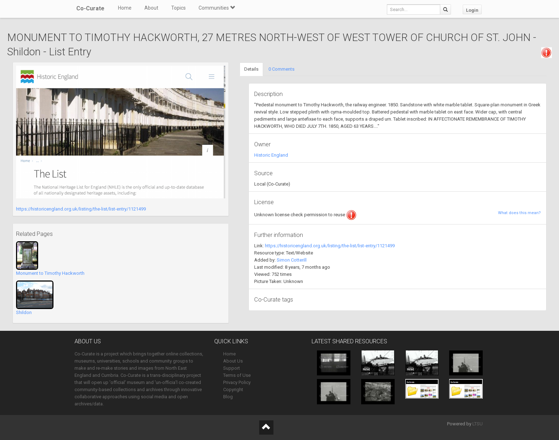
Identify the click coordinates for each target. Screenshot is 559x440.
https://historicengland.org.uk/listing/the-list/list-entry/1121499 (81, 209)
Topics (178, 8)
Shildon (24, 312)
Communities (217, 8)
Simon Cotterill (292, 260)
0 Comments (281, 69)
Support (231, 368)
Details (251, 69)
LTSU (477, 423)
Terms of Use (237, 375)
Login (472, 10)
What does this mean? (519, 213)
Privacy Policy (237, 382)
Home (125, 8)
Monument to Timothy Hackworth (50, 273)
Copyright (233, 389)
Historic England (271, 155)
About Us (233, 361)
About (151, 8)
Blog (228, 396)
